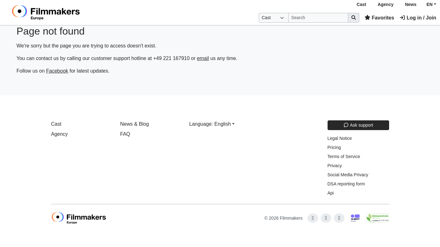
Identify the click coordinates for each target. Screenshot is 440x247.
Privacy (335, 165)
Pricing (334, 147)
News (410, 4)
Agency (386, 4)
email (203, 58)
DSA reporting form (346, 183)
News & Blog (134, 124)
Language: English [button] (210, 124)
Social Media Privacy (348, 174)
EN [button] (429, 4)
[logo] (61, 12)
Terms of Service (344, 156)
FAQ (125, 134)
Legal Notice (340, 138)
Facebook (57, 71)
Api (331, 192)
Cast (361, 4)
